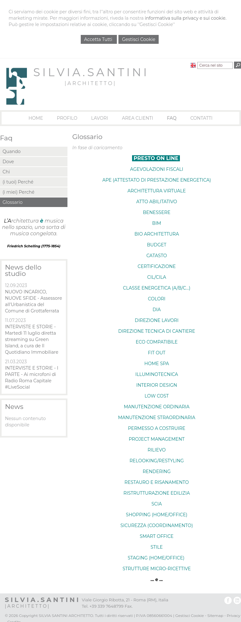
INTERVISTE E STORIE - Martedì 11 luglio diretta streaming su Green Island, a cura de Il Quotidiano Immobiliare (31, 339)
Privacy (233, 615)
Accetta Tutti (99, 39)
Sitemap (215, 615)
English (193, 65)
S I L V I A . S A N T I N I (89, 72)
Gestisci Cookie (138, 39)
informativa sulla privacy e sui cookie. (185, 18)
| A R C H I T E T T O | (90, 83)
